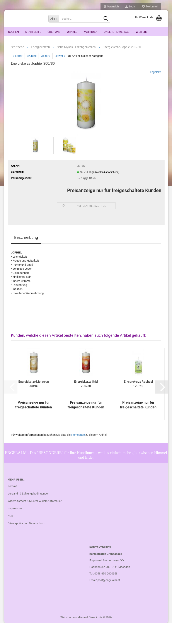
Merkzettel (150, 6)
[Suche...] (53, 19)
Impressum (15, 508)
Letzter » (59, 55)
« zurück (31, 55)
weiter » (45, 55)
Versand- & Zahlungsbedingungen (28, 493)
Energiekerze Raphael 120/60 (138, 384)
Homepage (78, 434)
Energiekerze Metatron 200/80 (33, 384)
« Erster (17, 55)
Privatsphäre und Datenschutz (26, 523)
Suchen (13, 31)
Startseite (33, 31)
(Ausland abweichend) (107, 172)
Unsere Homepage (116, 31)
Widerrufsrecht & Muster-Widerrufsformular (34, 501)
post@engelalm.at (108, 580)
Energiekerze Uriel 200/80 (86, 384)
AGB (10, 515)
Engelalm (155, 72)
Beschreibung (26, 237)
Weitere (141, 31)
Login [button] (130, 6)
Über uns (54, 31)
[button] (111, 6)
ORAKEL (72, 31)
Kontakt (12, 486)
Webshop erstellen (71, 617)
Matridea (90, 31)
